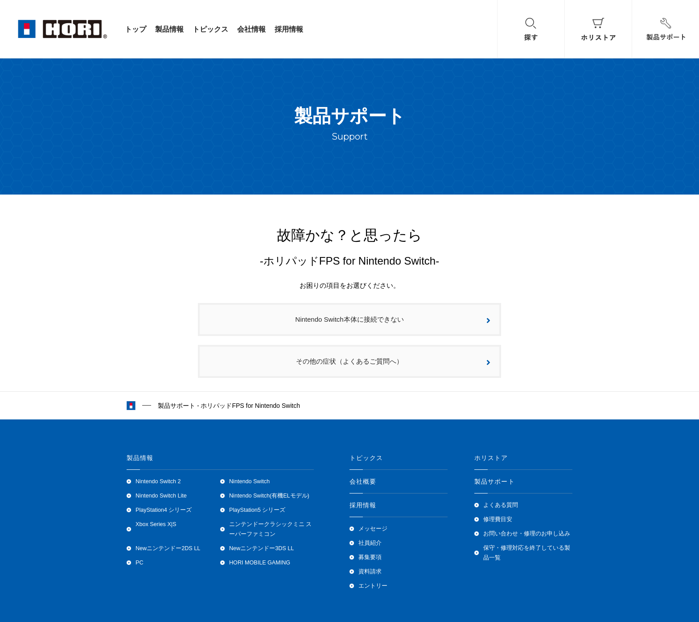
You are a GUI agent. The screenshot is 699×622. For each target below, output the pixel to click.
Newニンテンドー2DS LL (168, 548)
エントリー (372, 586)
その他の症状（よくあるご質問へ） (393, 361)
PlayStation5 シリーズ (257, 510)
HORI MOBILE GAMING (259, 563)
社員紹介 (370, 543)
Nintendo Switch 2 (158, 481)
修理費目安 (497, 519)
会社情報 (251, 29)
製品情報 (169, 29)
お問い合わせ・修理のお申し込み (526, 534)
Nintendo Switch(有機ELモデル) (269, 496)
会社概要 (363, 481)
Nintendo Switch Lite (161, 496)
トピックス (210, 29)
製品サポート (494, 481)
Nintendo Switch (249, 481)
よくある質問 (500, 505)
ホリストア (491, 457)
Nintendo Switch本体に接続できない (392, 319)
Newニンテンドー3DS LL (261, 548)
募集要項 (370, 557)
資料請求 (370, 571)
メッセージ (372, 529)
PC (140, 563)
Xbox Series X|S (156, 524)
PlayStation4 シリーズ (164, 510)
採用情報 (289, 29)
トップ (135, 29)
